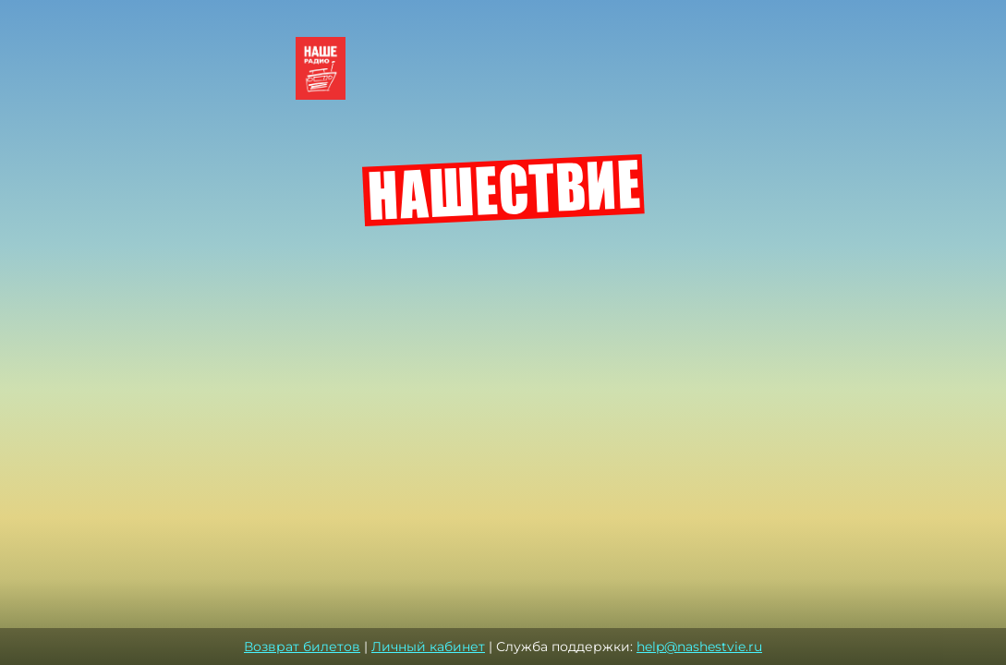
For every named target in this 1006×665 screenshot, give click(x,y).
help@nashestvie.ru (699, 646)
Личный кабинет (428, 646)
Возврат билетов (302, 646)
